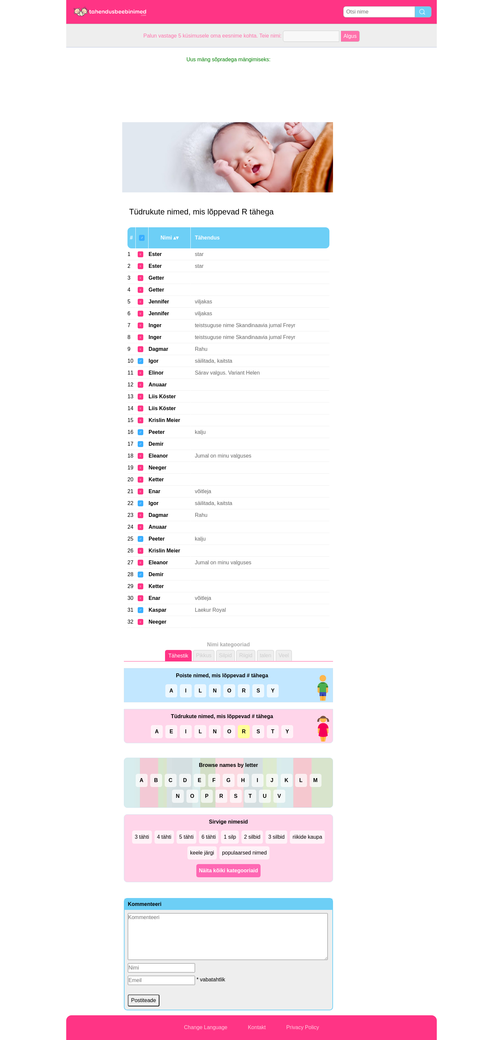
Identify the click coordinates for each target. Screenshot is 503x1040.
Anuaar (158, 384)
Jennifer (159, 301)
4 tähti (164, 837)
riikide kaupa (307, 837)
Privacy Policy (302, 1027)
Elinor (156, 373)
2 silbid (252, 837)
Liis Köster (162, 396)
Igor (153, 361)
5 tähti (186, 837)
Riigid (245, 655)
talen (265, 655)
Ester (155, 254)
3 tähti (142, 837)
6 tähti (209, 837)
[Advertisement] (92, 146)
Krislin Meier (164, 420)
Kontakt (256, 1027)
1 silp (230, 837)
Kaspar (157, 610)
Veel (284, 655)
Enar (154, 491)
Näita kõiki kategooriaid (228, 870)
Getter (156, 278)
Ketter (156, 479)
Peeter (157, 432)
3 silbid (276, 837)
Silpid (225, 655)
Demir (156, 444)
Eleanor (158, 456)
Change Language (206, 1027)
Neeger (157, 467)
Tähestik (178, 656)
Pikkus (203, 655)
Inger (155, 325)
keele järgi (202, 853)
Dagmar (158, 349)
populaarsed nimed (244, 853)
